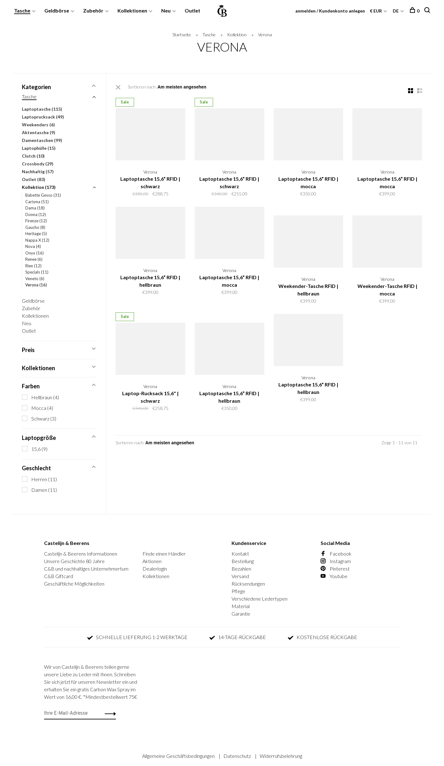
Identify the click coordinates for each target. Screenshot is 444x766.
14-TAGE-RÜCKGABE (237, 637)
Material (241, 606)
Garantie (241, 614)
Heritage (36, 233)
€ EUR (376, 10)
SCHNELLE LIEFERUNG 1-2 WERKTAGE (137, 637)
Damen (44, 490)
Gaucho (35, 227)
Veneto (34, 278)
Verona (265, 34)
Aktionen (152, 561)
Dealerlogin (154, 569)
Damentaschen (42, 140)
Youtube (334, 576)
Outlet (192, 10)
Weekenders (38, 124)
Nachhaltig (38, 171)
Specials (36, 272)
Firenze (36, 220)
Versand (240, 576)
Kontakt (240, 554)
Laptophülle (39, 148)
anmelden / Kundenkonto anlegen (330, 10)
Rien (33, 265)
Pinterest (335, 569)
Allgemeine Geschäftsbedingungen (179, 756)
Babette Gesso (43, 195)
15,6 (39, 449)
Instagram (336, 561)
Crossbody (37, 163)
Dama (35, 207)
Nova (33, 246)
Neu (166, 10)
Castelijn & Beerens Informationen (80, 554)
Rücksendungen (248, 584)
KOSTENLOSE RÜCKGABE (322, 637)
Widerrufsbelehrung (281, 756)
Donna (35, 214)
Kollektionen (132, 10)
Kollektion (237, 34)
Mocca (42, 408)
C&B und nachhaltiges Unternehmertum (86, 569)
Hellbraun (45, 397)
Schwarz (43, 418)
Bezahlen (241, 569)
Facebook (336, 554)
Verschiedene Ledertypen (259, 599)
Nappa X (37, 240)
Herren (44, 479)
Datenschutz (237, 756)
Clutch (33, 156)
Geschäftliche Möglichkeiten (74, 584)
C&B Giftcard (58, 576)
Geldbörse (56, 10)
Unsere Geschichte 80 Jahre (74, 561)
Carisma (37, 201)
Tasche (22, 10)
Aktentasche (38, 132)
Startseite (181, 34)
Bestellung (243, 561)
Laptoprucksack (43, 116)
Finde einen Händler (164, 554)
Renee (33, 259)
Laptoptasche (42, 109)
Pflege (238, 591)
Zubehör (93, 10)
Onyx (34, 252)
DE (396, 10)
